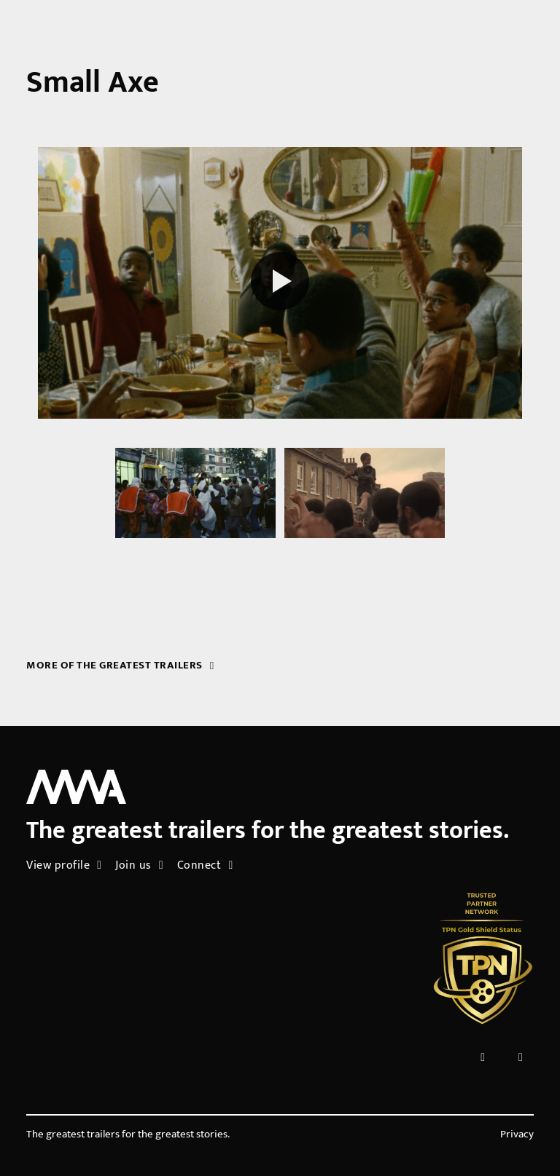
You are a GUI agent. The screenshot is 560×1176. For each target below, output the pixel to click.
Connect (205, 865)
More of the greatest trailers (120, 665)
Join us (139, 865)
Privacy (517, 1134)
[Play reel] (280, 283)
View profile (63, 865)
